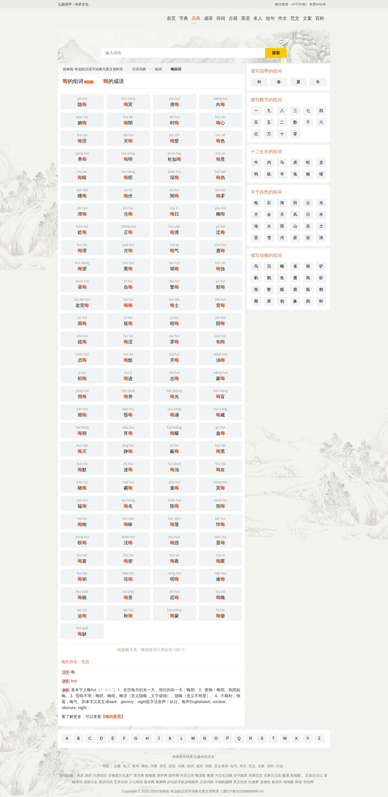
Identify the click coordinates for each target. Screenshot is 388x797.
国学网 (174, 775)
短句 (268, 18)
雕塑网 (161, 782)
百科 (317, 18)
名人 (255, 18)
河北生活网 (223, 775)
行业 (279, 766)
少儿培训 (136, 782)
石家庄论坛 (314, 775)
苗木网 (149, 782)
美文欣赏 (240, 782)
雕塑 (210, 775)
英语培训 (106, 782)
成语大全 (90, 782)
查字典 (139, 775)
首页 (169, 18)
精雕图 (150, 775)
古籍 (231, 18)
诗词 (218, 18)
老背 (82, 302)
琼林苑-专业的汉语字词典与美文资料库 (93, 69)
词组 (208, 766)
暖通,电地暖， (293, 775)
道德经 (265, 782)
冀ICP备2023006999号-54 (243, 791)
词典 (194, 18)
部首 (172, 766)
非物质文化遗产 (120, 775)
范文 (293, 18)
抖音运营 (187, 775)
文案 (305, 18)
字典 (181, 18)
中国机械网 (223, 782)
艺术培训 (121, 782)
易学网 (162, 775)
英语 (243, 18)
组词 (158, 69)
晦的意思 (113, 717)
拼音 (163, 766)
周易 (80, 775)
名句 (135, 766)
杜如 (174, 156)
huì (74, 681)
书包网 (308, 782)
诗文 (144, 766)
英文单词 (221, 766)
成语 (206, 18)
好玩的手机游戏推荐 (182, 782)
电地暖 (288, 782)
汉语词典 (194, 28)
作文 (280, 18)
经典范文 (256, 775)
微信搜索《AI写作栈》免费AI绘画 (300, 4)
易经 (88, 775)
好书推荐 (240, 775)
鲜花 (298, 782)
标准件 (277, 782)
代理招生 (100, 775)
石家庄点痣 (272, 775)
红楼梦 (253, 782)
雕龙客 (200, 775)
